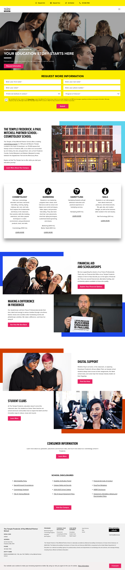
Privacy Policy (31, 99)
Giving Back (72, 532)
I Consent (115, 566)
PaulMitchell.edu (116, 535)
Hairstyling (46, 534)
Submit (62, 106)
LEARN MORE (19, 232)
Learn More (14, 418)
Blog (83, 530)
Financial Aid (59, 532)
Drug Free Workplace (100, 485)
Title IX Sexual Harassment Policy (64, 494)
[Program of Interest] (91, 93)
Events (83, 532)
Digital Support (72, 536)
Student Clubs (72, 534)
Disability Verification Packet (62, 481)
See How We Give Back (18, 325)
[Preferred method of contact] (32, 93)
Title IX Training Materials (21, 494)
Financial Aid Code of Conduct (103, 481)
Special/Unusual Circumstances (23, 485)
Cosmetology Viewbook (21, 489)
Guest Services (85, 528)
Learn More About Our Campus (17, 168)
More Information (83, 566)
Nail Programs (47, 536)
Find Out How (85, 381)
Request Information (13, 66)
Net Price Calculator (61, 536)
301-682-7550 (7, 549)
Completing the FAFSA (62, 534)
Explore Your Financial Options (91, 287)
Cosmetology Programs (49, 532)
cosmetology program (11, 144)
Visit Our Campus (62, 507)
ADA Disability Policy (20, 481)
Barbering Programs (48, 530)
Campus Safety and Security (62, 485)
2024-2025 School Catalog (62, 489)
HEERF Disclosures (99, 489)
